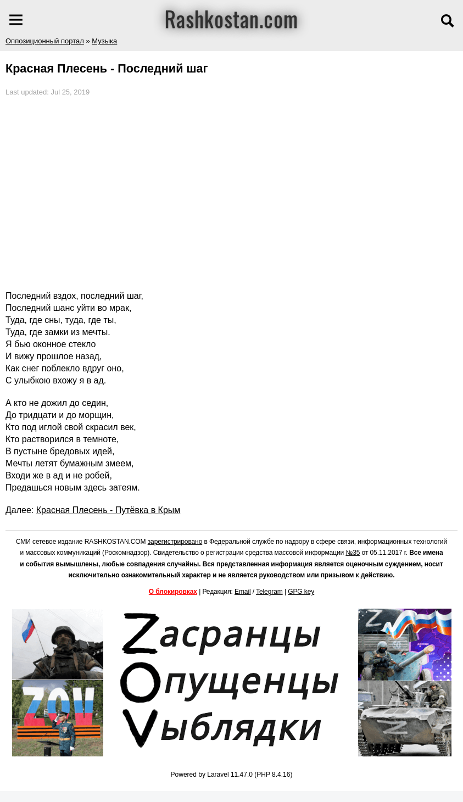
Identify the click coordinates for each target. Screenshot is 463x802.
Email (243, 591)
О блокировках (173, 591)
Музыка (104, 41)
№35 (352, 552)
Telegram (269, 591)
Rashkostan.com (231, 18)
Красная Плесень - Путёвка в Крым (108, 510)
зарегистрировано (175, 541)
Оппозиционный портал (44, 41)
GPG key (301, 591)
